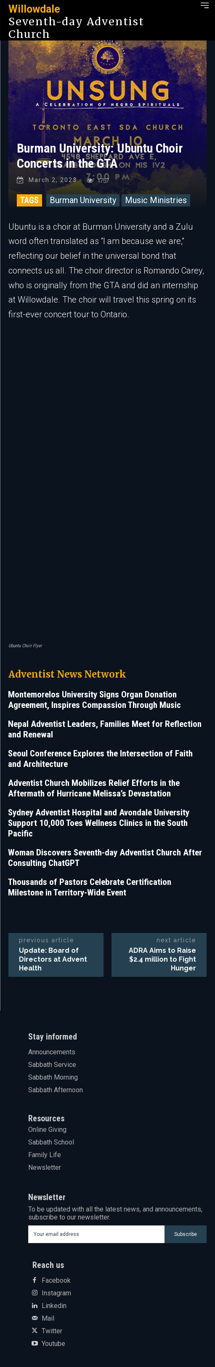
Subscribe (185, 1234)
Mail (48, 1318)
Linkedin (54, 1306)
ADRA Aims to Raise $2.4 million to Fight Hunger (162, 959)
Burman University (83, 200)
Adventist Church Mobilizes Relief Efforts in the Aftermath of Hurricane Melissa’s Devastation (94, 788)
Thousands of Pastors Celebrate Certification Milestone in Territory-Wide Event (89, 887)
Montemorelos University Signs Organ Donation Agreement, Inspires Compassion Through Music (94, 699)
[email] (96, 1234)
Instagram (56, 1293)
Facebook (56, 1280)
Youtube (53, 1343)
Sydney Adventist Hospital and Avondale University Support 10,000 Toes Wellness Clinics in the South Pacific (98, 823)
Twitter (52, 1331)
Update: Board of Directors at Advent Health (53, 959)
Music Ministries (156, 200)
